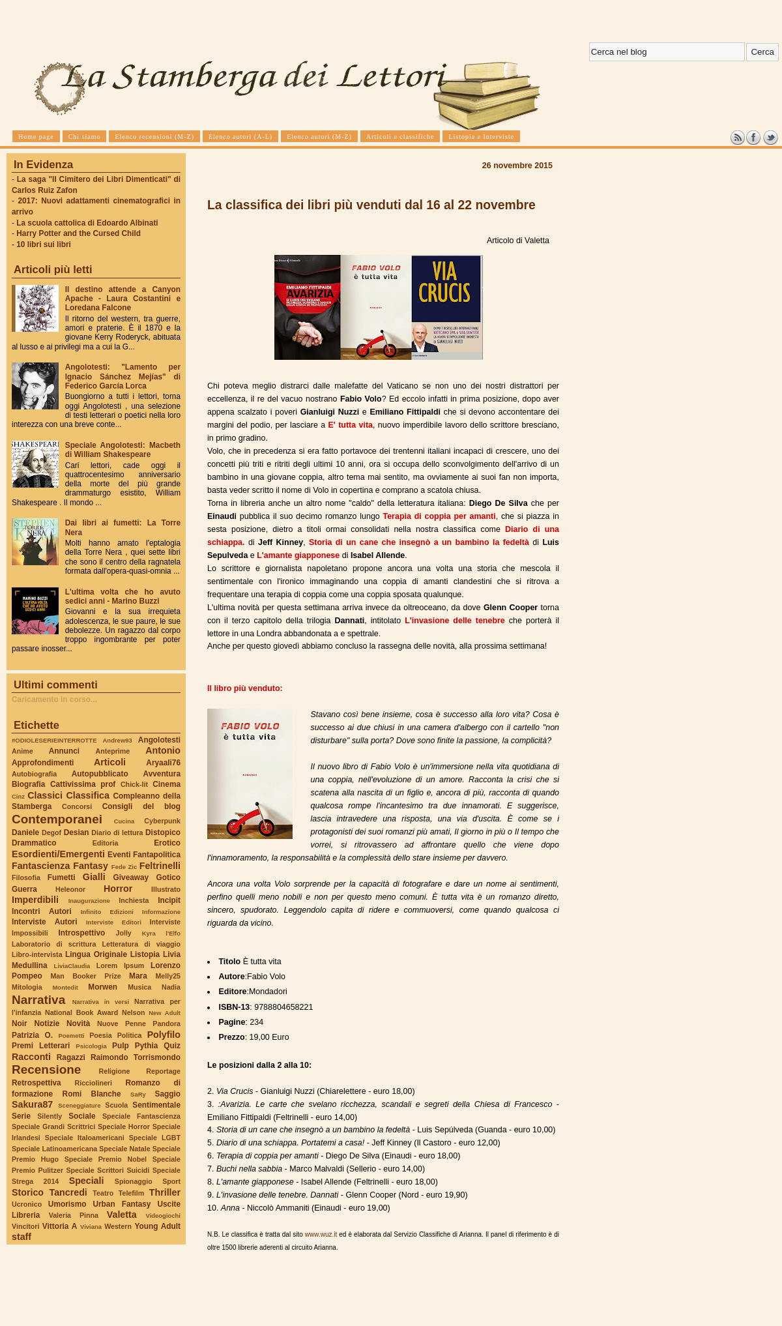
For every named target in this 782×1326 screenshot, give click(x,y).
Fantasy (90, 866)
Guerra (24, 889)
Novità (78, 1023)
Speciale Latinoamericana (54, 1149)
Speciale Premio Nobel (106, 1159)
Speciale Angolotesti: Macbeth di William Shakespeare (123, 450)
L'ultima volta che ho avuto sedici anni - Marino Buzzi (123, 596)
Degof (51, 832)
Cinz (18, 796)
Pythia (146, 1045)
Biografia (28, 784)
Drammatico (34, 842)
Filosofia (26, 877)
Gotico (168, 877)
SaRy (138, 1094)
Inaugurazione (89, 900)
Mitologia (27, 987)
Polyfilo (164, 1034)
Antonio (163, 750)
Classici (45, 795)
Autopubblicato (100, 773)
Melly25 (168, 976)
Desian (76, 832)
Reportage (163, 1071)
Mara (138, 975)
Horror (118, 888)
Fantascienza (41, 866)
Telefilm (131, 1193)
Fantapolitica (157, 854)
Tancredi (68, 1192)
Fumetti (62, 877)
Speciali (86, 1180)
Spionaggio (133, 1181)
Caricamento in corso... (54, 699)
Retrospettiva (36, 1082)
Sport (171, 1181)
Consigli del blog (141, 806)
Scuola (116, 1105)
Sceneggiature (79, 1105)
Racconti (31, 1057)
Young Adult (157, 1226)
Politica (129, 1035)
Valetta (122, 1214)
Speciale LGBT (155, 1138)
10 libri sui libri (43, 244)
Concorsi (77, 806)
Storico (28, 1192)
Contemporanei (57, 819)
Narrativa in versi (100, 1001)
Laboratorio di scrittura (54, 944)
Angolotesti (159, 739)
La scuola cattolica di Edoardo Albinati (87, 223)
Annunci (64, 751)
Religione (114, 1071)
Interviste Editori (113, 922)
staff (21, 1236)
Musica (139, 987)
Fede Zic (124, 866)
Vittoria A (59, 1226)
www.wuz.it (321, 1234)
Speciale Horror (124, 1126)
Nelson (133, 1012)
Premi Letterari (41, 1045)
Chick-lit (134, 784)
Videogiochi (163, 1215)
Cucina (124, 821)
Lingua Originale (96, 954)
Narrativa (38, 1000)
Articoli (110, 762)
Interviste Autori (45, 921)
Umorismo (67, 1204)
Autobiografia (34, 774)
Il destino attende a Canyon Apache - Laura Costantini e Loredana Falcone (123, 298)
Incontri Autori (42, 911)
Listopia (145, 954)
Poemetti (71, 1035)
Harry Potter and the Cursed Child (78, 233)
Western (118, 1226)
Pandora (166, 1023)
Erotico (167, 842)
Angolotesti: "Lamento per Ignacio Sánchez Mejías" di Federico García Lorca (123, 376)
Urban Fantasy (122, 1204)
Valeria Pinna (73, 1215)
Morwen (102, 987)
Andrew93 (117, 740)
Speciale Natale (124, 1149)
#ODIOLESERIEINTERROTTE (54, 740)
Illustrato (166, 889)
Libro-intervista (37, 954)
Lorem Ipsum (120, 965)
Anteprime (113, 751)
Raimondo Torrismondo (136, 1057)
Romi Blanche (92, 1093)
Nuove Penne (121, 1023)
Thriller (165, 1192)
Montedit (65, 987)
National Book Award (81, 1012)
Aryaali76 (163, 762)
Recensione (46, 1069)
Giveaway (131, 877)
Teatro (103, 1193)
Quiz (172, 1045)
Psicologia (91, 1046)
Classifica (87, 795)
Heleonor (70, 889)
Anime (22, 751)
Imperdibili (35, 899)
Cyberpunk (162, 821)
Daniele (25, 832)
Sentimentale (156, 1105)
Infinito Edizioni (107, 911)
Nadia (171, 987)
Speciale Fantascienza (141, 1116)
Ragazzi (71, 1057)
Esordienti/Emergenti (58, 854)
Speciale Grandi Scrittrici (53, 1126)
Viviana (91, 1226)
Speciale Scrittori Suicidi (107, 1170)
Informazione (161, 911)
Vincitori (25, 1226)
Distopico (163, 832)
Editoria (106, 843)
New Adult (165, 1012)
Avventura (162, 773)
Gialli (94, 877)
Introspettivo (82, 932)
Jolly (123, 933)
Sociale (81, 1116)
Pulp (120, 1045)
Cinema (166, 784)
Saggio (168, 1093)
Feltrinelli (160, 866)
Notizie (46, 1023)
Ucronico (27, 1204)
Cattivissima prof (82, 784)
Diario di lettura (117, 832)
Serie (21, 1116)
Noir (19, 1023)
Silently (49, 1116)
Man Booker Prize (85, 976)
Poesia (100, 1035)
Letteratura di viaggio (141, 944)
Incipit (169, 900)
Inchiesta (134, 900)
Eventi (119, 854)
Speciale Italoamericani (84, 1138)
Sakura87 (32, 1104)
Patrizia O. (32, 1035)
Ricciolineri (92, 1083)
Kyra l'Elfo (161, 933)
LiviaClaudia (72, 965)
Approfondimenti (43, 762)
